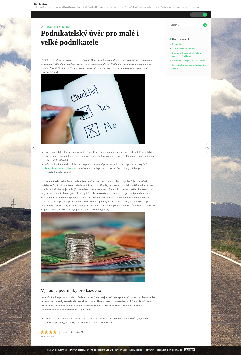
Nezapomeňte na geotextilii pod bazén (189, 60)
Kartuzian (40, 4)
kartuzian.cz (51, 27)
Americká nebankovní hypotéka (62, 168)
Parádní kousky (179, 44)
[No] (237, 350)
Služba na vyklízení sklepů (183, 48)
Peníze (58, 336)
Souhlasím (189, 350)
